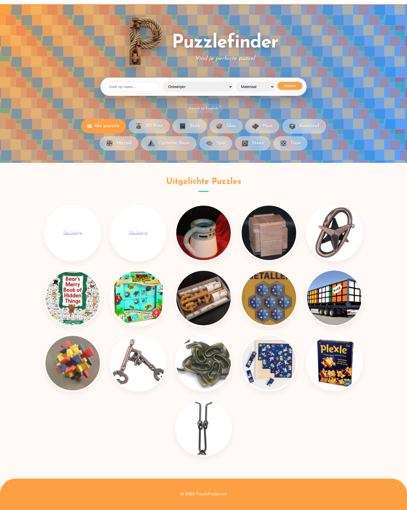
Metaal (119, 143)
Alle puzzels (103, 126)
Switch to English (203, 108)
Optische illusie (168, 143)
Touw (290, 143)
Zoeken (290, 86)
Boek (189, 126)
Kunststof (304, 126)
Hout (262, 126)
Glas (226, 126)
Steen (252, 143)
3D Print (149, 126)
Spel (215, 143)
